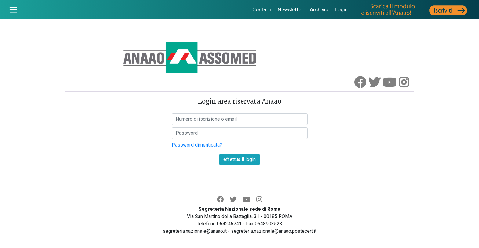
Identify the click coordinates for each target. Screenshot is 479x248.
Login (341, 9)
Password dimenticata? (197, 145)
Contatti (261, 9)
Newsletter (290, 9)
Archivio (319, 9)
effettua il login (239, 159)
